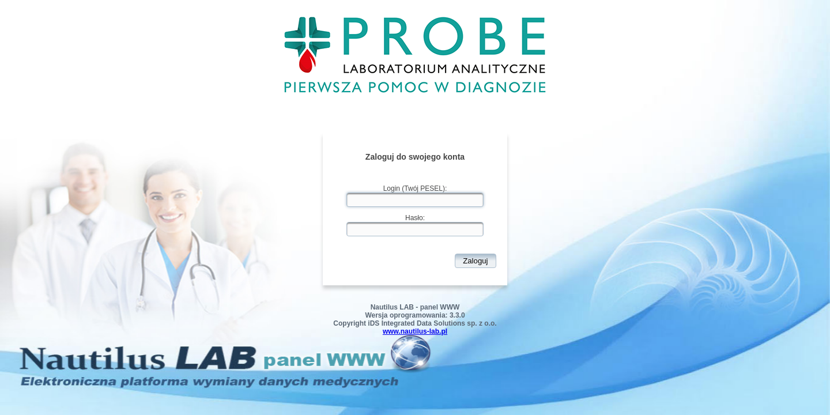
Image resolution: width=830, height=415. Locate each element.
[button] (475, 261)
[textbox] (414, 200)
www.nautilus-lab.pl (415, 331)
